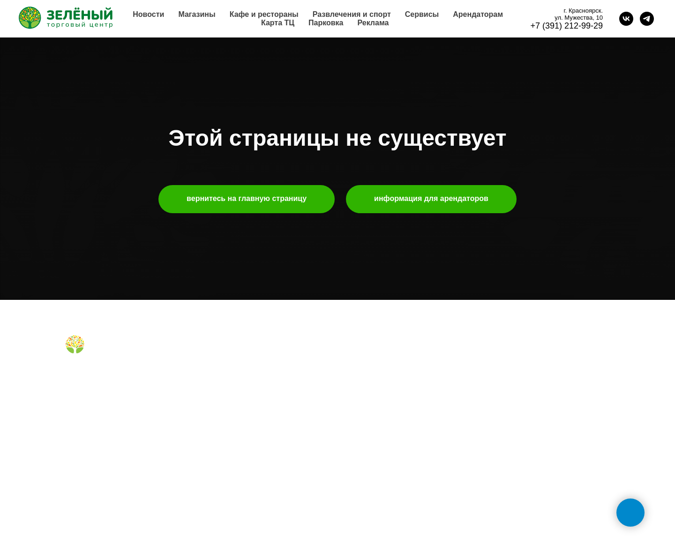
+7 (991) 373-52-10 (516, 417)
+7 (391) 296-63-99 (516, 448)
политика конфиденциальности (394, 460)
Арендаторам (478, 14)
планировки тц (369, 401)
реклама (360, 386)
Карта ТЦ (277, 23)
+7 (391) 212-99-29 (566, 25)
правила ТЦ (365, 415)
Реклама (373, 23)
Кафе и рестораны (264, 14)
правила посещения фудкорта (252, 426)
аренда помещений (376, 371)
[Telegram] (87, 375)
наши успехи (366, 430)
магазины (220, 356)
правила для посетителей (245, 386)
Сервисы (422, 14)
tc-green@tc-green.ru (521, 478)
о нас (355, 356)
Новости (148, 14)
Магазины (196, 14)
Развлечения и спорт (352, 14)
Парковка (325, 23)
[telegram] (647, 19)
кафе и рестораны (234, 371)
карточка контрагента (379, 445)
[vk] (626, 19)
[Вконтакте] (71, 375)
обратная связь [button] (511, 356)
